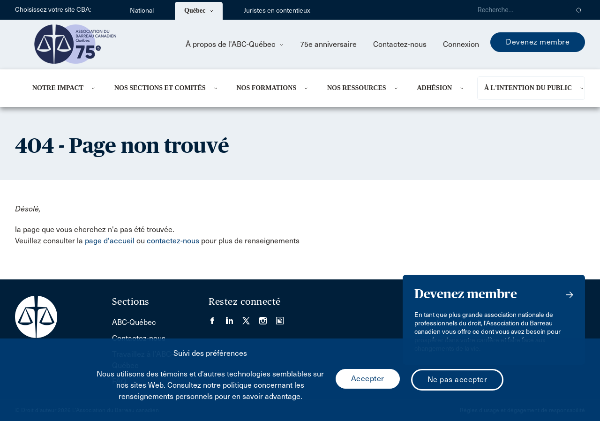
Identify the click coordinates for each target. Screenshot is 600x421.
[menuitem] (62, 88)
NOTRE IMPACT (57, 87)
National (142, 11)
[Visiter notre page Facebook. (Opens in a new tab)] (217, 317)
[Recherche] (519, 9)
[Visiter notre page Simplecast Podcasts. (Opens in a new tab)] (280, 317)
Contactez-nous (400, 44)
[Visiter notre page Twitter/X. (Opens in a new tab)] (250, 317)
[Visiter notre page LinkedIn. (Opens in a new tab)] (233, 317)
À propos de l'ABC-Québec (235, 44)
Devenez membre (538, 42)
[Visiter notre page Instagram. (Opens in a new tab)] (267, 317)
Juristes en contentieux (277, 11)
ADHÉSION (434, 87)
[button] (579, 9)
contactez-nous (173, 240)
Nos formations (266, 87)
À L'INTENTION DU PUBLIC (528, 87)
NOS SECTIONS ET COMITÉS (160, 87)
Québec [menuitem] (198, 10)
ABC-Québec (134, 322)
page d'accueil (110, 240)
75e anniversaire (328, 44)
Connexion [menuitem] (461, 44)
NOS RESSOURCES (356, 87)
